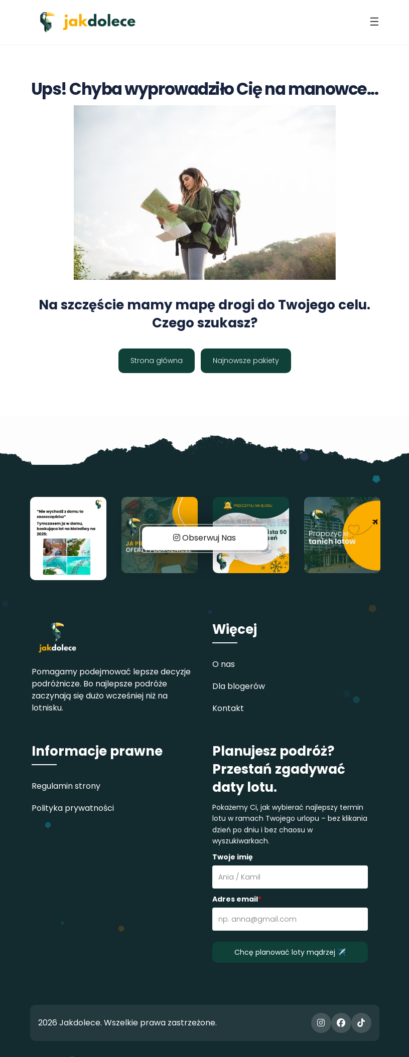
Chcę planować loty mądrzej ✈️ (290, 952)
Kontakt (228, 708)
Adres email (236, 899)
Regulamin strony (66, 786)
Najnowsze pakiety (246, 361)
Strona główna (156, 361)
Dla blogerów (238, 686)
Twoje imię (232, 857)
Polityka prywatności (73, 808)
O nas (223, 664)
